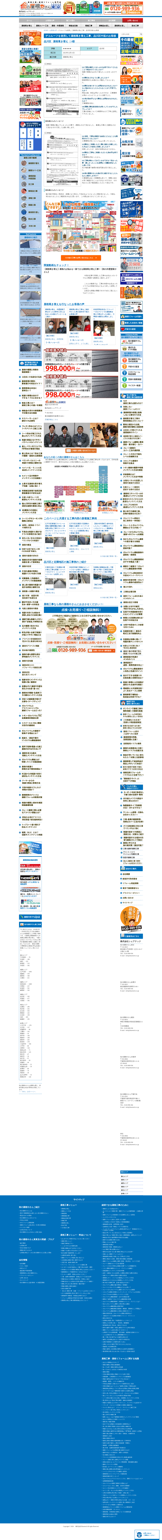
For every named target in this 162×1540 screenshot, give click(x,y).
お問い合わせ (132, 21)
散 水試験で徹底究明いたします (70, 1253)
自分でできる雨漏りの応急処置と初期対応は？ (117, 1424)
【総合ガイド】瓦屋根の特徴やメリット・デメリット (119, 1316)
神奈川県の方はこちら (54, 513)
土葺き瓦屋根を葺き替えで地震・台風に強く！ (117, 1493)
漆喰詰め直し (104, 26)
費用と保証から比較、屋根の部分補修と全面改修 (117, 1259)
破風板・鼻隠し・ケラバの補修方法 (113, 1381)
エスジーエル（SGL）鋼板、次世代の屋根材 (116, 1485)
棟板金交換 (73, 26)
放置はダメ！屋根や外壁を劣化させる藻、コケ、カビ (119, 1500)
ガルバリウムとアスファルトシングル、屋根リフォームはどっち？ (123, 1478)
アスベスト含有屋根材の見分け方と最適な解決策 (117, 1457)
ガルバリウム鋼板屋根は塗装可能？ (113, 1306)
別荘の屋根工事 (66, 1288)
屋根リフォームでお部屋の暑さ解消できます (116, 1450)
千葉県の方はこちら (81, 513)
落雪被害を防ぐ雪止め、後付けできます (115, 1325)
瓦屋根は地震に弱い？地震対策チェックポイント (117, 1320)
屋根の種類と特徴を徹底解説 (111, 1365)
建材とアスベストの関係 (110, 1464)
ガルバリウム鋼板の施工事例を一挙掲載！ (115, 1285)
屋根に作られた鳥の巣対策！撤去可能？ (73, 1284)
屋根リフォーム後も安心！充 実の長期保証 (33, 1225)
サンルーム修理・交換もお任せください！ (74, 1274)
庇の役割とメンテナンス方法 (111, 1412)
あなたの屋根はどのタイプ (111, 1362)
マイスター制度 (24, 1227)
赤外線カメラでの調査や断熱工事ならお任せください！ (78, 1269)
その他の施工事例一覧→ (109, 556)
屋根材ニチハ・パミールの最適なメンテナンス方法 (118, 1278)
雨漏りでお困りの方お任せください (72, 1250)
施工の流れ (70, 21)
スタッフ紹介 (24, 1266)
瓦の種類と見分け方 (109, 1455)
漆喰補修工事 (65, 1216)
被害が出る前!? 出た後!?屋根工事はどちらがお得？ (118, 1251)
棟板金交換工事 (66, 1218)
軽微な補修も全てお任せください (71, 1248)
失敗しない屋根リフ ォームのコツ (113, 1254)
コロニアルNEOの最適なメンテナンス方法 (115, 1294)
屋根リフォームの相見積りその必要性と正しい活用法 (119, 1215)
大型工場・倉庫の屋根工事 (69, 1262)
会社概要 (112, 21)
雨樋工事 (88, 26)
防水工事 (135, 26)
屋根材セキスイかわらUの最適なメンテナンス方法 (118, 1280)
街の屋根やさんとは (26, 1211)
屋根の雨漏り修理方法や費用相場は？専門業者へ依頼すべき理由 (122, 1431)
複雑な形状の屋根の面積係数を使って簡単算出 (117, 1440)
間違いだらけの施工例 (109, 1242)
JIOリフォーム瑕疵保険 (27, 1222)
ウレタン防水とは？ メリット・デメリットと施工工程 (119, 1407)
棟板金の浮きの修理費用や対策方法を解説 (115, 1237)
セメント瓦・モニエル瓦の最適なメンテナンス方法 (118, 1490)
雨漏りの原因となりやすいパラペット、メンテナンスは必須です (122, 1402)
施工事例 (91, 21)
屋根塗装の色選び (108, 1244)
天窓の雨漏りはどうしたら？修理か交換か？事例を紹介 (119, 1386)
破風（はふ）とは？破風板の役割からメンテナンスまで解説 (121, 1417)
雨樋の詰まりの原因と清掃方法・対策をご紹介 (75, 1279)
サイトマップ (24, 1280)
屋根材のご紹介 (107, 1436)
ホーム (29, 21)
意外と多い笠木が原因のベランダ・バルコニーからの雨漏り (121, 1393)
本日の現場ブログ (25, 1248)
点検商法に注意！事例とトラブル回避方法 (115, 1226)
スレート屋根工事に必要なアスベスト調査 (115, 1459)
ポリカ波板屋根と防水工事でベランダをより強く (76, 1293)
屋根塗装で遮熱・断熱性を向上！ (113, 1247)
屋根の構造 (106, 1372)
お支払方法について (26, 1230)
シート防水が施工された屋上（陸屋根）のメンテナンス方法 (121, 1398)
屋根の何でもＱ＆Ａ (26, 1250)
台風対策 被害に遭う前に (68, 1255)
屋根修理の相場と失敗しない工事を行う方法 (116, 1256)
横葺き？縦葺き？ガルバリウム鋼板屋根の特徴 (117, 1299)
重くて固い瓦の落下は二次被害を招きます (115, 1337)
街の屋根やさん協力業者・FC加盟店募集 (32, 1282)
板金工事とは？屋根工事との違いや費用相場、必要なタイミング (122, 1235)
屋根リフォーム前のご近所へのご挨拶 (114, 1219)
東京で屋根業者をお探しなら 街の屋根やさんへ (34, 1213)
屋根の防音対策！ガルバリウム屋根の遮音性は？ (117, 1313)
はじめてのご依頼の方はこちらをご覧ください (75, 1238)
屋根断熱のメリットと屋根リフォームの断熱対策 (117, 1507)
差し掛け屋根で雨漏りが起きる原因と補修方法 (117, 1426)
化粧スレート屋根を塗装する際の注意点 (115, 1275)
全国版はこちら (108, 513)
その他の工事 (65, 1227)
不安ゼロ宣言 (24, 1220)
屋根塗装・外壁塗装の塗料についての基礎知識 (117, 1512)
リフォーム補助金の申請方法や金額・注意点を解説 (76, 1298)
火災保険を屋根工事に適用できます (72, 1260)
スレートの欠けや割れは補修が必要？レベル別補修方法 (119, 1266)
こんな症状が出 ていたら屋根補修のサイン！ (116, 1334)
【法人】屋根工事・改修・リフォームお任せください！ (78, 1291)
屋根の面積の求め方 (109, 1438)
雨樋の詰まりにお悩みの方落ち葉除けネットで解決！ (77, 1281)
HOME (46, 30)
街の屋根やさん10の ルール (28, 1218)
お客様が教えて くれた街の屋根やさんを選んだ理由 (35, 1252)
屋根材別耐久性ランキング (111, 1476)
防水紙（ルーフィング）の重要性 (113, 1467)
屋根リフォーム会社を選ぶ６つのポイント (115, 1330)
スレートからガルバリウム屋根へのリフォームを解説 (119, 1289)
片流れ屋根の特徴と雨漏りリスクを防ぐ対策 (116, 1374)
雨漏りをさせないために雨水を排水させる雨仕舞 (117, 1429)
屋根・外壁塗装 (58, 26)
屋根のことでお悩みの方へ (111, 1208)
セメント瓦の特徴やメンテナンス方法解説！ (116, 1488)
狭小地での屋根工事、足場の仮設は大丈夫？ (116, 1282)
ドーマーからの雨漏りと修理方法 (113, 1504)
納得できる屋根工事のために (111, 1240)
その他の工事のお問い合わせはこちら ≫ (81, 258)
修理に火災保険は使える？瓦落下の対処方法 (116, 1339)
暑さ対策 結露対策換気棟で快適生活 (114, 1448)
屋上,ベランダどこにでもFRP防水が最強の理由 (117, 1395)
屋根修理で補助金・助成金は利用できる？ (74, 1295)
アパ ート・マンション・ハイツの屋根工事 (74, 1265)
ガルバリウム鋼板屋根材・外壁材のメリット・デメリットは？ (121, 1301)
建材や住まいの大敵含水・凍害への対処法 (115, 1452)
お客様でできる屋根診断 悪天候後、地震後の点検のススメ (122, 1332)
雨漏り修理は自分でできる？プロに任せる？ (116, 1379)
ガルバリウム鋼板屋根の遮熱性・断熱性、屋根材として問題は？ (122, 1308)
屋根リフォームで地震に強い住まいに (72, 1257)
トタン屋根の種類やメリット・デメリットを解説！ (118, 1268)
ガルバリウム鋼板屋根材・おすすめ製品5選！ (116, 1297)
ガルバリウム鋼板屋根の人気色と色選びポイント (117, 1311)
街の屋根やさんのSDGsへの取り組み (31, 1232)
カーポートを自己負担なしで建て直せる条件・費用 (76, 1267)
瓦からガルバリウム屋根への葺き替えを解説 (116, 1304)
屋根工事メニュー (66, 1241)
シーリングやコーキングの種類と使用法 (115, 1471)
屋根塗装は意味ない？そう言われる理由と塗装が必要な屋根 (121, 1388)
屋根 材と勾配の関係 (109, 1421)
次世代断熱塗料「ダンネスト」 (112, 1509)
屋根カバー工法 (42, 26)
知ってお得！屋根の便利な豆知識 (113, 1367)
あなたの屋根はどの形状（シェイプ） (114, 1419)
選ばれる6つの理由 (26, 1215)
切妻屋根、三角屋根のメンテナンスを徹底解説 (117, 1376)
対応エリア (23, 1268)
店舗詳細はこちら (51, 419)
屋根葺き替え (26, 26)
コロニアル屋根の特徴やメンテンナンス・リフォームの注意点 (121, 1292)
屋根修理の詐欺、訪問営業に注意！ (113, 1224)
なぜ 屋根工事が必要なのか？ (111, 1249)
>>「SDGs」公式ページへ (27, 1091)
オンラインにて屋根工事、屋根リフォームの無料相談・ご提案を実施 (123, 1211)
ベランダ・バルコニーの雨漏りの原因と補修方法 (117, 1405)
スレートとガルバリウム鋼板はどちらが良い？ (117, 1287)
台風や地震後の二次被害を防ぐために (114, 1342)
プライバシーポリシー (26, 1275)
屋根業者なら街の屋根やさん (29, 1273)
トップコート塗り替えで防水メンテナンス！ (116, 1410)
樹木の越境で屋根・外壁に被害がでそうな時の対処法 (119, 1327)
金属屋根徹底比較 (108, 1481)
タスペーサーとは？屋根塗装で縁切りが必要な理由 (118, 1391)
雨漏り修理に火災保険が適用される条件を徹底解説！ (119, 1349)
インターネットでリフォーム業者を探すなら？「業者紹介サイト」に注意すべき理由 (123, 1229)
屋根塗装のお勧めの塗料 (110, 1514)
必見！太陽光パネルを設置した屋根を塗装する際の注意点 (120, 1273)
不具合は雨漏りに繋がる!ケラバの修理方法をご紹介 (118, 1383)
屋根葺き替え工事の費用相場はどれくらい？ (74, 1300)
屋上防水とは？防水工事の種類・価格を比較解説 (117, 1400)
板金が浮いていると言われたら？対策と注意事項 (117, 1233)
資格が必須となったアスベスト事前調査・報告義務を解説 (120, 1462)
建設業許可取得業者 (26, 1270)
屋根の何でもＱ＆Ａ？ (109, 1516)
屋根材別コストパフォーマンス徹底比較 (115, 1474)
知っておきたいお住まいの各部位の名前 (115, 1369)
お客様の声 (50, 21)
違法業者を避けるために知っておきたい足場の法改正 (119, 1351)
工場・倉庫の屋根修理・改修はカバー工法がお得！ (76, 1276)
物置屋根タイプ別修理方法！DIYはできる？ (74, 1272)
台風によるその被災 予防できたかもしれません (117, 1344)
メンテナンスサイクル (109, 1217)
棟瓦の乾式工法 (107, 1318)
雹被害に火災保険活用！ (110, 1346)
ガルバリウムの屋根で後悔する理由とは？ (115, 1483)
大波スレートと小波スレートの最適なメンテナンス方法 (119, 1495)
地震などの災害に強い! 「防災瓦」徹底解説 (116, 1323)
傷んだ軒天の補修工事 (109, 1414)
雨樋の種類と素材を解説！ (69, 1286)
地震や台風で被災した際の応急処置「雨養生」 (117, 1443)
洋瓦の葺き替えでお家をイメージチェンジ (115, 1497)
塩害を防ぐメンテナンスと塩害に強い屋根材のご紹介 (119, 1502)
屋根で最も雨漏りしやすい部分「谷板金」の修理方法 (119, 1433)
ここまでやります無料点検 (69, 1246)
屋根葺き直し (119, 26)
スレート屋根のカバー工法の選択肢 (113, 1263)
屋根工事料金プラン (67, 1243)
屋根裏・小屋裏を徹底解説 (111, 1445)
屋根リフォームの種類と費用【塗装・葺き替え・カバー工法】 (121, 1261)
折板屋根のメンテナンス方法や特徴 (113, 1270)
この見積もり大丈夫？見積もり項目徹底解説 (116, 1222)
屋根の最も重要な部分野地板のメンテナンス (116, 1469)
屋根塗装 (64, 1213)
